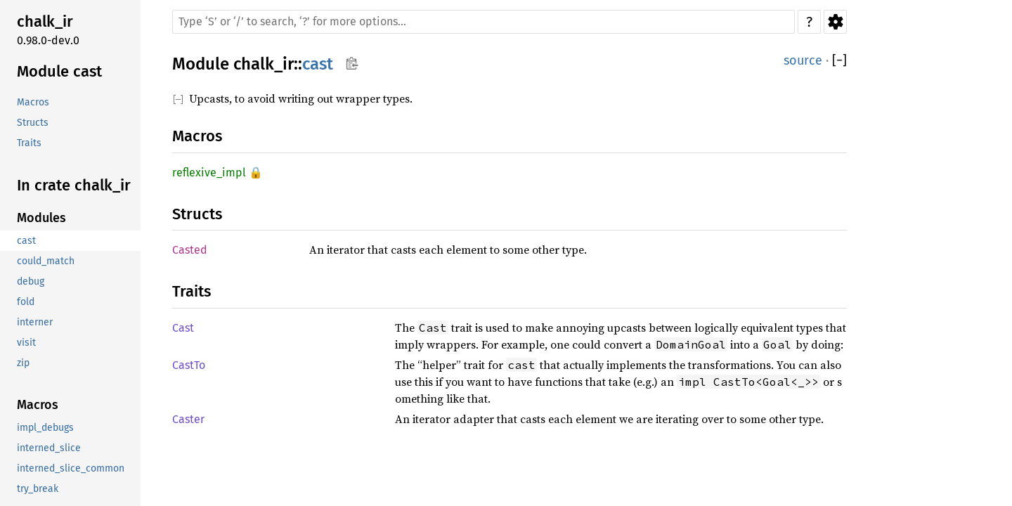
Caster (188, 419)
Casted (189, 250)
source (803, 60)
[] (839, 60)
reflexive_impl (209, 172)
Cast (183, 328)
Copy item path (351, 63)
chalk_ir (263, 64)
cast (317, 64)
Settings (835, 22)
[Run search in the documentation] (483, 22)
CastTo (188, 365)
